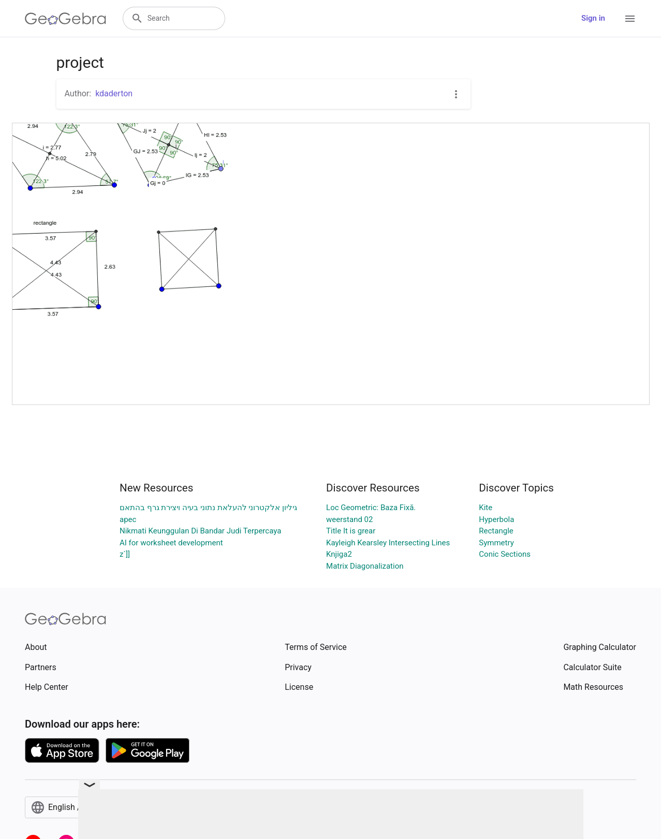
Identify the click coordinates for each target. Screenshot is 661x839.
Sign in (593, 18)
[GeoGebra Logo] (65, 18)
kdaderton (114, 93)
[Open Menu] (630, 18)
